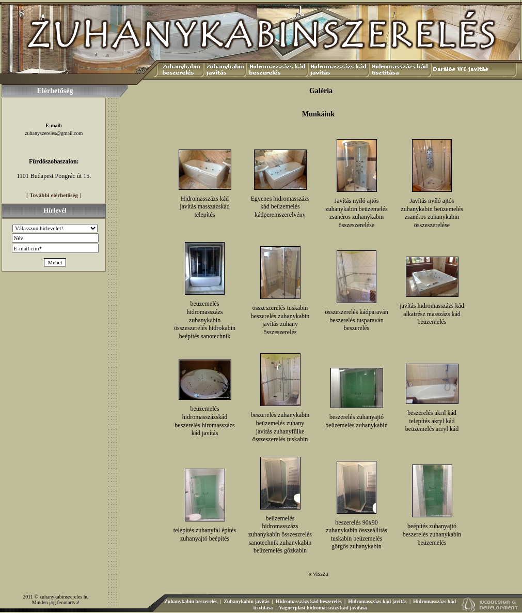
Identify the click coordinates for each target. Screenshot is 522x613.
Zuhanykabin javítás (247, 601)
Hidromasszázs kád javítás (377, 601)
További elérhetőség (54, 195)
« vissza (318, 573)
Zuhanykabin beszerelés (190, 601)
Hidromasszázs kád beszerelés (309, 601)
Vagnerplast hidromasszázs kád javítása (323, 607)
